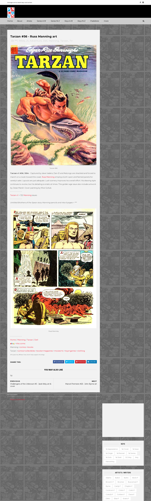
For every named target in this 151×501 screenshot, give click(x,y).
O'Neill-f (116, 166)
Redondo (120, 175)
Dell (45, 41)
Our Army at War (86, 467)
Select (124, 476)
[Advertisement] (123, 47)
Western (32, 432)
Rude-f (108, 183)
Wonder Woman (61, 484)
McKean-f (110, 158)
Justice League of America (65, 467)
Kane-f (119, 146)
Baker (117, 104)
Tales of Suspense (77, 476)
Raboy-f (109, 175)
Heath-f (122, 137)
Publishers (94, 21)
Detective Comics (74, 442)
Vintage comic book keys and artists (20, 2)
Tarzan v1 (15, 193)
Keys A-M (69, 21)
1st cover (124, 75)
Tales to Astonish (61, 480)
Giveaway (114, 464)
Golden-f (119, 133)
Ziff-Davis (31, 476)
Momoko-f (130, 158)
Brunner (120, 108)
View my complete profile (121, 442)
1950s (22, 41)
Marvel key (110, 88)
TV (71, 41)
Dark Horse (20, 446)
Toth (117, 204)
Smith (108, 191)
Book (119, 455)
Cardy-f (117, 112)
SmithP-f (117, 191)
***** (32, 411)
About (19, 21)
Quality (40, 467)
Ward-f (108, 208)
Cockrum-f (110, 117)
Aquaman (79, 430)
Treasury (126, 480)
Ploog (118, 171)
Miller (120, 158)
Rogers (108, 179)
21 (28, 41)
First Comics (28, 455)
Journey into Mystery (63, 463)
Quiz (116, 476)
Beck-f (135, 104)
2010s (28, 420)
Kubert (120, 150)
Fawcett (36, 451)
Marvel (44, 463)
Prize (31, 467)
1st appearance (111, 75)
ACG (11, 442)
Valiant (11, 476)
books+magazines (45, 346)
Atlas (27, 442)
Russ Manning (51, 175)
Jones (129, 142)
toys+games (70, 346)
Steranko (129, 195)
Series (133, 476)
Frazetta (109, 133)
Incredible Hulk (61, 459)
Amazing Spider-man (63, 430)
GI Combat (59, 451)
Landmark (90, 411)
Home (10, 21)
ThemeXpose (20, 498)
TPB (102, 480)
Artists (29, 21)
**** (26, 411)
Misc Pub (12, 467)
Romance (26, 428)
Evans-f (126, 125)
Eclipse (26, 451)
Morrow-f (121, 162)
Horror (30, 424)
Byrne (108, 112)
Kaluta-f (109, 146)
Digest (103, 460)
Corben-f (120, 121)
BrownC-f (109, 108)
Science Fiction (40, 428)
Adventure (36, 41)
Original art (105, 476)
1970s (36, 416)
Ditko (108, 125)
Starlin (119, 195)
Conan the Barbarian (80, 438)
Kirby (128, 146)
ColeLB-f (109, 121)
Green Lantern (73, 451)
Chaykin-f (128, 112)
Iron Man (74, 459)
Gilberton (13, 459)
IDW (20, 463)
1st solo (108, 84)
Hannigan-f (110, 137)
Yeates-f (129, 212)
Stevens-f (109, 200)
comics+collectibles (26, 346)
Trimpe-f (126, 204)
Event (68, 411)
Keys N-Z (81, 21)
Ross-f (129, 179)
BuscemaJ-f (133, 108)
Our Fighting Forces (63, 471)
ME (36, 463)
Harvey (12, 463)
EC (37, 446)
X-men (57, 488)
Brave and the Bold (84, 434)
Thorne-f (134, 200)
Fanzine (127, 460)
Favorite (137, 460)
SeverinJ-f (133, 183)
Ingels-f (120, 142)
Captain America (61, 438)
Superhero (13, 432)
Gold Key (36, 459)
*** (16, 41)
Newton (132, 162)
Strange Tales (60, 476)
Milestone (59, 416)
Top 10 (116, 480)
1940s (11, 416)
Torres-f (109, 204)
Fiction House (14, 455)
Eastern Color (14, 451)
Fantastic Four (77, 446)
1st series (131, 80)
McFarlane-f (130, 154)
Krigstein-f (110, 150)
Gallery (104, 464)
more (106, 21)
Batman (70, 434)
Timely (32, 471)
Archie (19, 442)
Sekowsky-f (120, 183)
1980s (44, 416)
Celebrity (58, 411)
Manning (54, 41)
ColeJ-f (132, 117)
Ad (112, 455)
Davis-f (131, 121)
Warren (21, 476)
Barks (126, 104)
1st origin (109, 80)
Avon (35, 442)
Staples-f (109, 195)
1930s (40, 411)
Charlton (44, 442)
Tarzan (64, 41)
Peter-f (109, 171)
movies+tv (59, 346)
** (14, 411)
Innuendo (78, 411)
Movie (69, 416)
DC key (128, 84)
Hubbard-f (133, 137)
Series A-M (41, 21)
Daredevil (59, 442)
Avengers (59, 434)
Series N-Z (55, 21)
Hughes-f (109, 142)
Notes (128, 472)
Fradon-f (131, 129)
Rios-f (130, 175)
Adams (108, 104)
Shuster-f (122, 187)
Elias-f (116, 125)
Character (130, 455)
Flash (88, 446)
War (23, 432)
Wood (108, 212)
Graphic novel (127, 464)
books (31, 342)
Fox (38, 455)
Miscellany (132, 468)
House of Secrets (80, 455)
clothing (81, 346)
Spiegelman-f (130, 191)
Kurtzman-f (131, 150)
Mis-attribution (118, 468)
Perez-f (127, 166)
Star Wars (78, 471)
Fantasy (21, 424)
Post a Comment (18, 395)
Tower (41, 471)
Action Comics (61, 426)
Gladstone (25, 459)
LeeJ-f (108, 154)
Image (28, 463)
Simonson (134, 187)
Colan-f (121, 117)
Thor (74, 480)
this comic (21, 339)
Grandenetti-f (132, 133)
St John (12, 471)
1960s (28, 416)
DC (10, 446)
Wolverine (84, 480)
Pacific (23, 467)
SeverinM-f (110, 187)
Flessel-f (120, 129)
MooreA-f (109, 162)
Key (136, 84)
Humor (40, 424)
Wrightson (118, 212)
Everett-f (109, 129)
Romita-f (118, 179)
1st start (118, 84)
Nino (107, 166)
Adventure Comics (78, 426)
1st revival (120, 80)
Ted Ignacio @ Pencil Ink (124, 439)
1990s (11, 420)
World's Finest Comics (80, 484)
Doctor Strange (61, 446)
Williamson (119, 208)
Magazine (105, 468)
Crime (11, 424)
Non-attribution (116, 472)
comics (23, 342)
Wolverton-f (132, 208)
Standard (22, 471)
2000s (19, 420)
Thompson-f (122, 200)
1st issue (135, 75)
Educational (115, 460)
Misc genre (13, 428)
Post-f (126, 171)
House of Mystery (62, 455)
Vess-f (136, 204)
